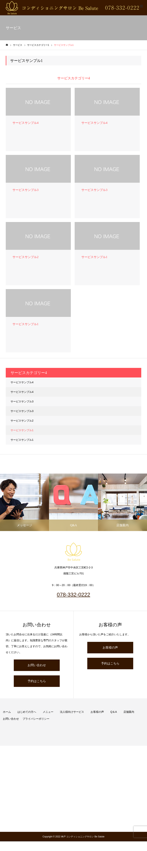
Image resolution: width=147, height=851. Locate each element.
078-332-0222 (73, 595)
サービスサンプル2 (22, 420)
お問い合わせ (37, 665)
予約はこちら (37, 681)
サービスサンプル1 (22, 430)
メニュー (48, 711)
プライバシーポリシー (36, 718)
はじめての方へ (26, 711)
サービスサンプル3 (22, 401)
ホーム (7, 711)
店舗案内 (128, 711)
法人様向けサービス (72, 711)
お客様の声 (110, 647)
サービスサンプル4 (22, 382)
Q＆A (113, 711)
